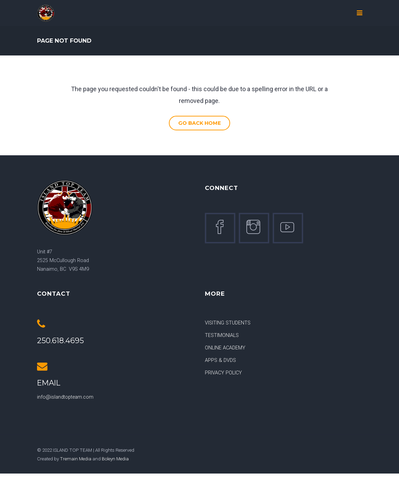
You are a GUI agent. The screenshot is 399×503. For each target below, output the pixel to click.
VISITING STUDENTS (228, 323)
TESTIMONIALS (222, 335)
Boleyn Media (115, 458)
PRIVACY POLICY (223, 373)
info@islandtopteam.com (65, 397)
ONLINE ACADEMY (225, 348)
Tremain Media (75, 458)
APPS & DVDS (220, 360)
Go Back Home (199, 123)
